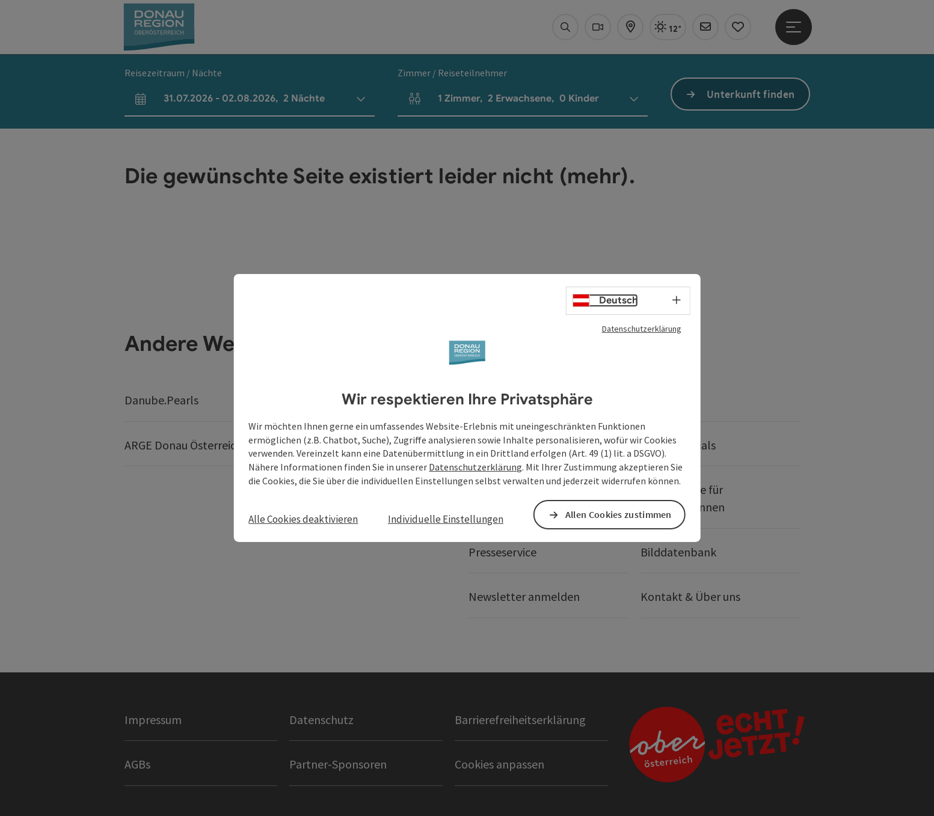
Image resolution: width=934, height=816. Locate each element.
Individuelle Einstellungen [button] (445, 519)
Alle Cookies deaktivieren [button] (303, 519)
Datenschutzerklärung (641, 328)
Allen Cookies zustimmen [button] (618, 514)
